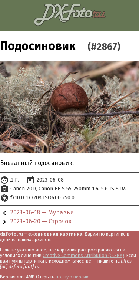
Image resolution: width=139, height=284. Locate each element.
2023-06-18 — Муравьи (42, 212)
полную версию (73, 277)
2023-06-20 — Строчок (41, 221)
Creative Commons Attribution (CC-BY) (83, 255)
